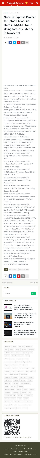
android (19, 359)
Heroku (18, 362)
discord (14, 356)
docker (14, 346)
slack (19, 408)
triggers (15, 377)
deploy (7, 365)
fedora (21, 386)
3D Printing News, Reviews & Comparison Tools (20, 454)
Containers (20, 371)
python (17, 349)
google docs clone (24, 269)
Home (6, 13)
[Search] (17, 293)
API (31, 353)
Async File (23, 377)
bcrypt (19, 399)
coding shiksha (14, 13)
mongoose (24, 353)
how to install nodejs (24, 405)
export (6, 405)
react (11, 349)
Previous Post (7, 283)
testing (7, 371)
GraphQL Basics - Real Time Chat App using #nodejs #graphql (24, 324)
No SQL (20, 396)
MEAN (20, 365)
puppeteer (7, 377)
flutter (6, 359)
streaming (7, 392)
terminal (24, 392)
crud (27, 356)
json (6, 374)
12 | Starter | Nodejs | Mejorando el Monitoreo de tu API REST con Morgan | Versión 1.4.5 (25, 316)
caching (26, 399)
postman (26, 359)
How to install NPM (10, 396)
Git (27, 371)
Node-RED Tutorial (30, 449)
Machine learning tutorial (20, 452)
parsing (19, 389)
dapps (6, 386)
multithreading (14, 374)
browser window (25, 383)
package (12, 408)
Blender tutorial (16, 449)
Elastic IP (30, 377)
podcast (32, 389)
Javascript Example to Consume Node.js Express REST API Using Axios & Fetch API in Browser (25, 333)
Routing (32, 371)
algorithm (15, 383)
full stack (20, 356)
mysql (17, 353)
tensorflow (16, 392)
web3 (13, 371)
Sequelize (7, 368)
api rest (7, 356)
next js (24, 349)
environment (28, 402)
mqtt (6, 408)
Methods (23, 380)
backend (21, 346)
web (13, 362)
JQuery (16, 380)
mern (21, 368)
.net (30, 392)
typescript (29, 346)
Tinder (13, 399)
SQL (26, 365)
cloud (12, 359)
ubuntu (7, 362)
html (6, 349)
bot (30, 362)
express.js (31, 349)
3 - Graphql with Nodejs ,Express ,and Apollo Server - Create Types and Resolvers (24, 307)
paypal (25, 389)
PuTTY (30, 380)
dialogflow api (19, 402)
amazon (15, 368)
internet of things (9, 389)
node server (24, 374)
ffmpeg (27, 368)
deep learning (8, 402)
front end (13, 405)
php (33, 368)
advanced (7, 383)
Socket (7, 399)
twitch (24, 408)
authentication (9, 353)
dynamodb (13, 386)
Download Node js (20, 445)
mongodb (7, 346)
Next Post (33, 283)
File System (8, 380)
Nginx (24, 362)
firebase (13, 365)
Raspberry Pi (28, 396)
